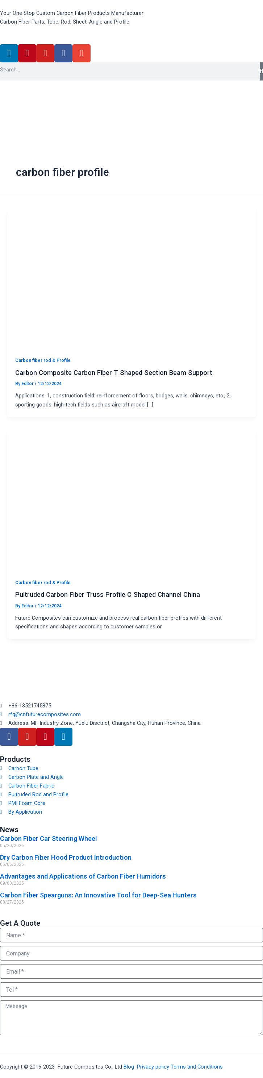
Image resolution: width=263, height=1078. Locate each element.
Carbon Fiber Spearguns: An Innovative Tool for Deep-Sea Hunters (98, 895)
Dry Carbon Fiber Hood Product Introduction (66, 857)
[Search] (261, 71)
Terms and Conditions (197, 1066)
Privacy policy (153, 1066)
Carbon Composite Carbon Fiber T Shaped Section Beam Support (113, 372)
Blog (129, 1066)
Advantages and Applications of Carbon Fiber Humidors (83, 876)
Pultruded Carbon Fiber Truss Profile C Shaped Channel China (107, 594)
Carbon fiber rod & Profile (43, 360)
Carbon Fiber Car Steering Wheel (48, 838)
